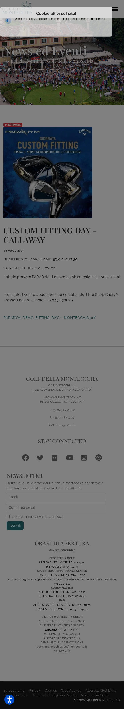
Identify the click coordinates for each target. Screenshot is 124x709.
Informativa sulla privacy (45, 516)
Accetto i (35, 516)
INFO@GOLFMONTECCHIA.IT (62, 397)
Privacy (34, 690)
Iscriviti (15, 525)
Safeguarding (13, 690)
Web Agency (71, 690)
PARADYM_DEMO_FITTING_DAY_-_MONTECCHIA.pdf (49, 318)
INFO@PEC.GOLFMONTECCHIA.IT (62, 401)
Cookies (51, 690)
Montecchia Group (95, 695)
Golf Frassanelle (15, 695)
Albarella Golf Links (101, 690)
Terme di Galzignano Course (55, 695)
